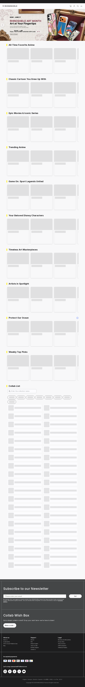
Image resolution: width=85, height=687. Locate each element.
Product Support (34, 643)
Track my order (34, 645)
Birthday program (35, 647)
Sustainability (6, 641)
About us (5, 639)
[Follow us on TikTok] (14, 671)
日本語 (51, 679)
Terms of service (61, 643)
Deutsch (35, 679)
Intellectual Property (62, 647)
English (25, 679)
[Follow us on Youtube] (24, 671)
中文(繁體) (46, 679)
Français (30, 679)
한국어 (60, 679)
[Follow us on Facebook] (10, 671)
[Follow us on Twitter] (19, 671)
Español (40, 679)
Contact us (33, 649)
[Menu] (81, 6)
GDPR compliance (62, 645)
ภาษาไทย (55, 679)
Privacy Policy (61, 641)
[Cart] (70, 6)
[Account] (74, 6)
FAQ (32, 641)
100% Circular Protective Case (10, 643)
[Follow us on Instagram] (5, 671)
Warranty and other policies (64, 639)
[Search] (78, 6)
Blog (4, 645)
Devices (32, 639)
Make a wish (10, 625)
